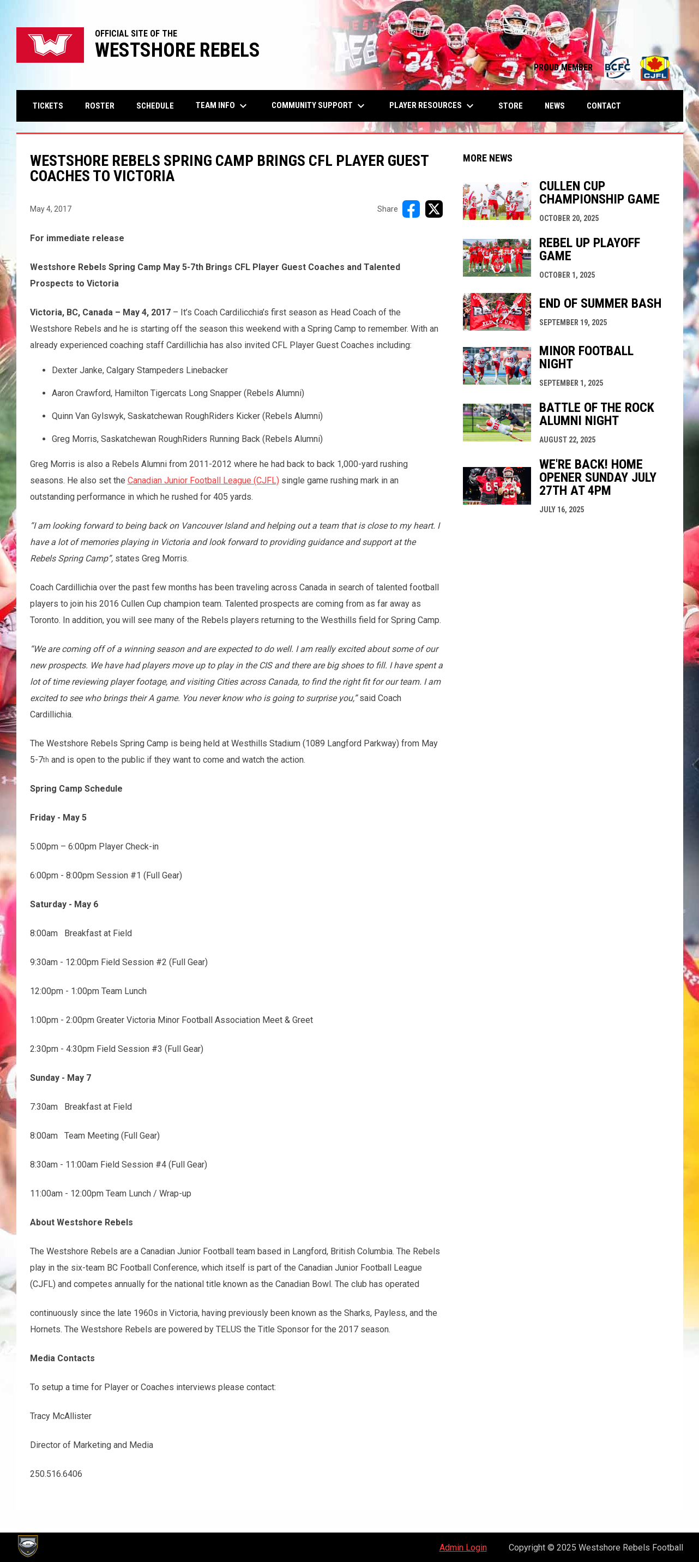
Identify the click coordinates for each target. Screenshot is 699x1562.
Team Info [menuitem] (223, 105)
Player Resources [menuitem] (433, 105)
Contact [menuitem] (604, 106)
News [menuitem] (555, 106)
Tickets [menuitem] (48, 106)
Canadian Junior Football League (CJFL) (203, 480)
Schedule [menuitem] (155, 106)
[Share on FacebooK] (411, 209)
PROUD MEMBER (603, 67)
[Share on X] (434, 209)
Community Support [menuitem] (319, 105)
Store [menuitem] (514, 105)
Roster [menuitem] (100, 106)
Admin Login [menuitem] (463, 1547)
